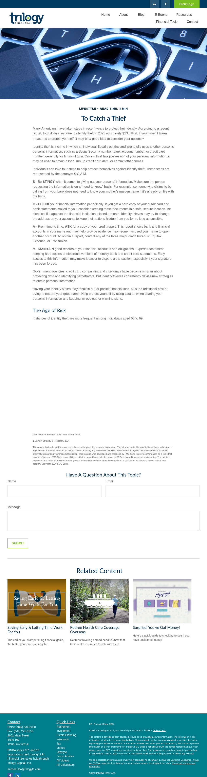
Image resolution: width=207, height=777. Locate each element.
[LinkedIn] (154, 4)
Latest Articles (65, 756)
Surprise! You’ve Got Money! (156, 627)
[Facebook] (165, 4)
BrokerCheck (159, 730)
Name (11, 481)
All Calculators (66, 764)
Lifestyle (62, 752)
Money (61, 747)
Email (110, 481)
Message (14, 507)
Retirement (63, 726)
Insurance (63, 739)
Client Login (186, 4)
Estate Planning (66, 735)
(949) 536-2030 (26, 727)
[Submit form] (17, 543)
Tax (59, 743)
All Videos (63, 760)
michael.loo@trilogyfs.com (24, 769)
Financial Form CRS (104, 724)
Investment (63, 730)
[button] (106, 14)
